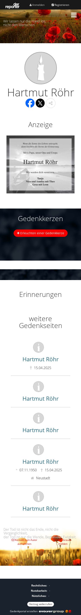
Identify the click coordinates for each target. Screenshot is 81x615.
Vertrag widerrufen (40, 604)
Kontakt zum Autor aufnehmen (24, 542)
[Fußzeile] (40, 594)
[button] (74, 15)
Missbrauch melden (62, 542)
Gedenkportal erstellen (40, 611)
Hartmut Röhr (40, 359)
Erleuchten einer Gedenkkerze (40, 233)
